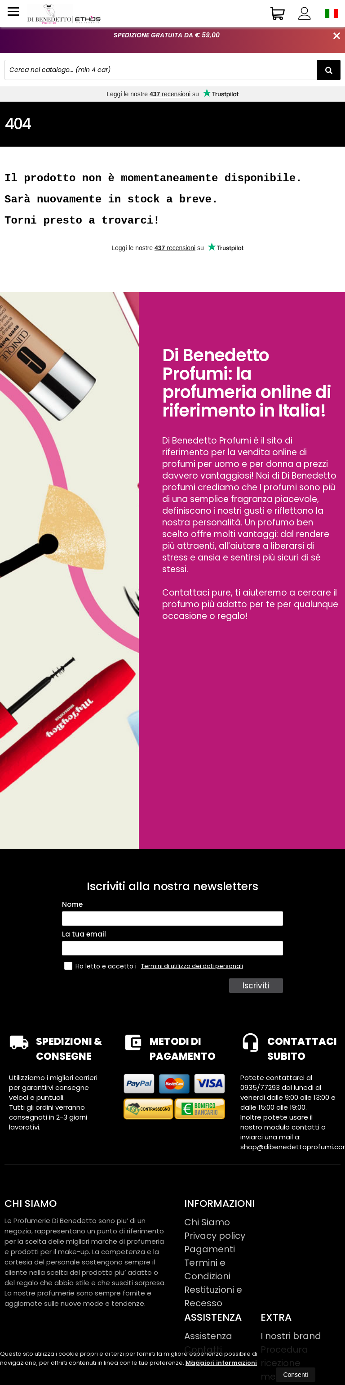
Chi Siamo (207, 1230)
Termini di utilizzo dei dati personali (192, 974)
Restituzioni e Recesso (213, 1304)
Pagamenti (209, 1257)
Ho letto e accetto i (101, 974)
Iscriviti (257, 993)
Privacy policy (214, 1243)
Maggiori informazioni (221, 1362)
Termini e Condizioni (207, 1277)
